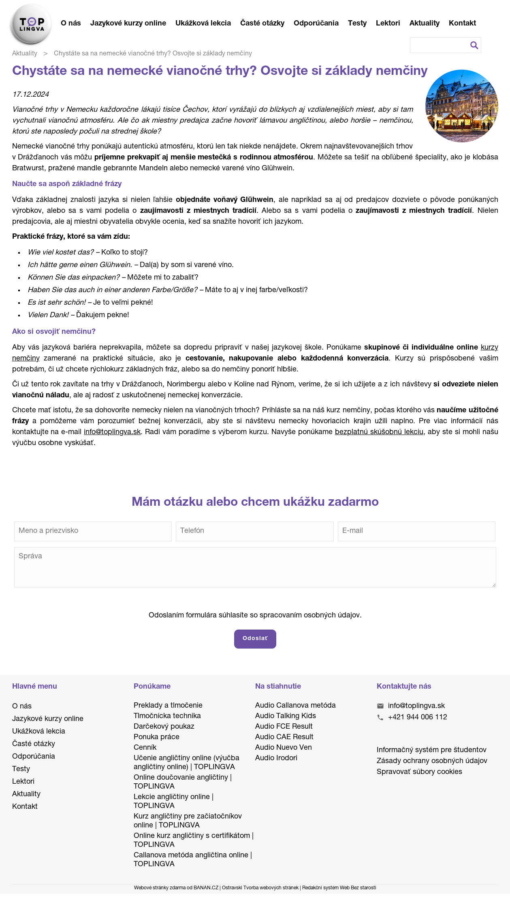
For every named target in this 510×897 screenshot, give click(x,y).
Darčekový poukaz (164, 727)
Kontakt (462, 24)
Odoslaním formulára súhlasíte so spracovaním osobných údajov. (255, 615)
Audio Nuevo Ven (283, 748)
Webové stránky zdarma (160, 888)
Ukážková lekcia (203, 24)
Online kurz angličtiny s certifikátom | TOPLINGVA (194, 841)
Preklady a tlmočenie (168, 706)
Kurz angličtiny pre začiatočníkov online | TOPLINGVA (188, 821)
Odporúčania (316, 24)
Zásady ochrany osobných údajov (432, 761)
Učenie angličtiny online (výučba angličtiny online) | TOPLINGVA (186, 763)
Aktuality (425, 24)
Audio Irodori (276, 758)
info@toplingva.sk (416, 706)
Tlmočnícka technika (167, 716)
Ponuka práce (156, 737)
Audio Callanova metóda (295, 706)
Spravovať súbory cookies (419, 772)
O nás (71, 24)
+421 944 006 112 (417, 717)
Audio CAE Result (284, 737)
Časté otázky (262, 24)
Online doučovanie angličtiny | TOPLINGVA (183, 782)
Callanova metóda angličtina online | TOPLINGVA (193, 860)
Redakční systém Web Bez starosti (339, 888)
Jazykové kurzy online (128, 24)
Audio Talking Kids (285, 716)
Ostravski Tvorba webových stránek (260, 888)
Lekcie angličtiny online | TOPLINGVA (173, 802)
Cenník (145, 748)
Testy (357, 24)
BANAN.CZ (206, 888)
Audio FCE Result (284, 727)
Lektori (388, 24)
